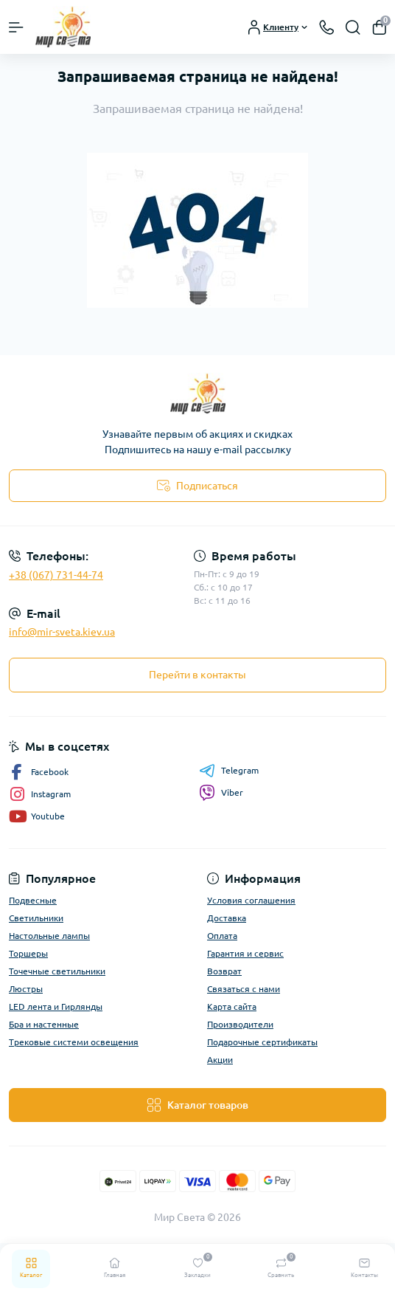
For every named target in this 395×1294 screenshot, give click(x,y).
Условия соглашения (251, 900)
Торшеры (28, 953)
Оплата (222, 935)
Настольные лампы (49, 935)
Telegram (229, 770)
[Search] (353, 27)
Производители (240, 1024)
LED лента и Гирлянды (55, 1006)
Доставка (226, 918)
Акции (220, 1059)
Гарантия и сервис (245, 953)
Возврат (224, 971)
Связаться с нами (243, 989)
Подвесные (33, 900)
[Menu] (16, 27)
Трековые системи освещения (74, 1042)
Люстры (26, 989)
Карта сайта (231, 1006)
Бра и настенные (44, 1024)
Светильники (36, 918)
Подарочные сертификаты (262, 1042)
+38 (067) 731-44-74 (56, 575)
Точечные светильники (57, 971)
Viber (221, 793)
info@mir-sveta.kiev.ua (62, 632)
